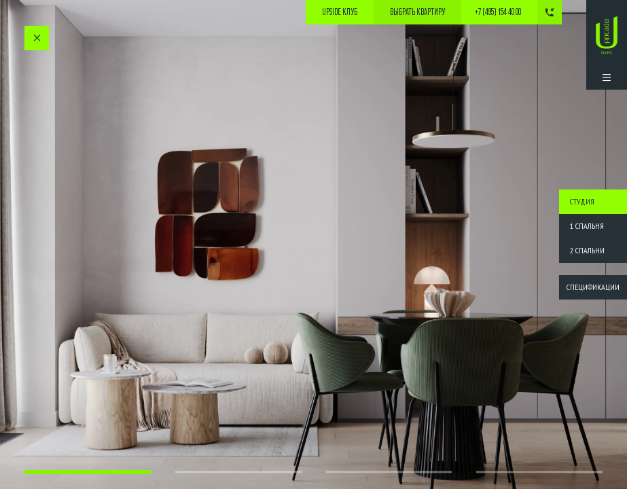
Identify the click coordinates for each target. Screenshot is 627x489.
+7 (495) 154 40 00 (498, 12)
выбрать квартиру (417, 12)
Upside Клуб (339, 12)
